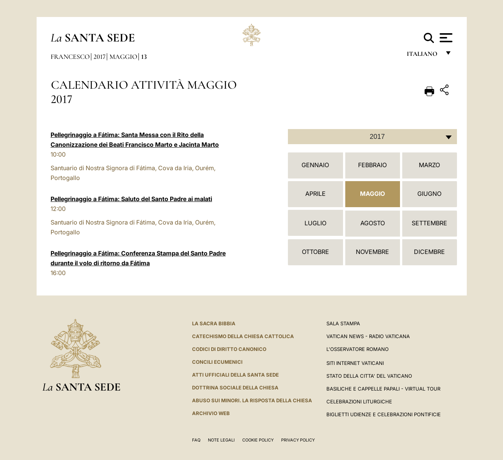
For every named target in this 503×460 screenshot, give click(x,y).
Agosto (372, 223)
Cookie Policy (258, 440)
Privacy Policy (298, 440)
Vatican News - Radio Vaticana (368, 336)
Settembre (429, 223)
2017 (100, 56)
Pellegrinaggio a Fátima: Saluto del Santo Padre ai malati (131, 199)
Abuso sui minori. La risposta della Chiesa (252, 400)
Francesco (70, 56)
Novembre (372, 251)
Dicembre (429, 251)
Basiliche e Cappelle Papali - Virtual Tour (383, 389)
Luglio (315, 223)
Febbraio (372, 165)
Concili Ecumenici (217, 362)
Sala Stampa (343, 323)
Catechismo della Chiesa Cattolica (243, 336)
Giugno (429, 193)
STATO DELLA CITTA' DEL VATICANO (369, 376)
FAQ (196, 440)
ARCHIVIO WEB (211, 413)
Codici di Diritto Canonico (229, 349)
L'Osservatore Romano (357, 349)
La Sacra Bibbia (213, 323)
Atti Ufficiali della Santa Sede (235, 375)
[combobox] (372, 136)
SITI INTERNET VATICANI (355, 363)
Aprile (315, 193)
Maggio (123, 56)
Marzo (429, 165)
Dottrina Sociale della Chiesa (235, 388)
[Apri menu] (445, 37)
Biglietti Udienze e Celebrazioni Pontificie (383, 414)
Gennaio (315, 165)
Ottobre (315, 251)
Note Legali (221, 440)
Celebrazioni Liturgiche (359, 401)
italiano (423, 56)
